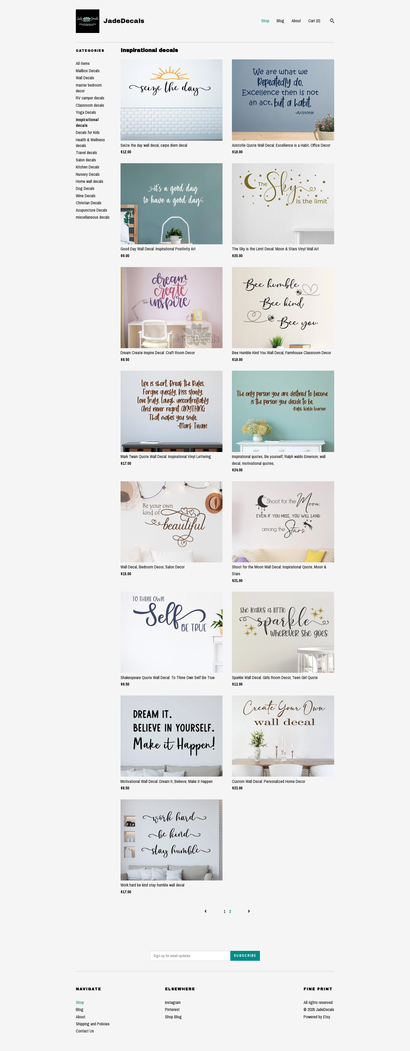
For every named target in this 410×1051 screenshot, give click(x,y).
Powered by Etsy (317, 1017)
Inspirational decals (87, 122)
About (296, 21)
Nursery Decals (88, 174)
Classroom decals (90, 105)
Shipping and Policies (93, 1024)
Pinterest (172, 1009)
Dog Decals (85, 188)
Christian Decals (88, 203)
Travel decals (86, 152)
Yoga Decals (86, 112)
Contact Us (85, 1031)
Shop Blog (173, 1017)
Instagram (173, 1002)
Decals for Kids (88, 132)
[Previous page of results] (206, 911)
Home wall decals (89, 181)
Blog (280, 21)
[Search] (332, 21)
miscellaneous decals (93, 217)
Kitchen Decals (87, 167)
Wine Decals (85, 196)
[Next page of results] (249, 911)
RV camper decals (90, 98)
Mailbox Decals (88, 71)
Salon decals (86, 160)
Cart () (314, 21)
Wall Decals (85, 78)
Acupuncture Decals (91, 210)
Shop (265, 21)
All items (83, 63)
